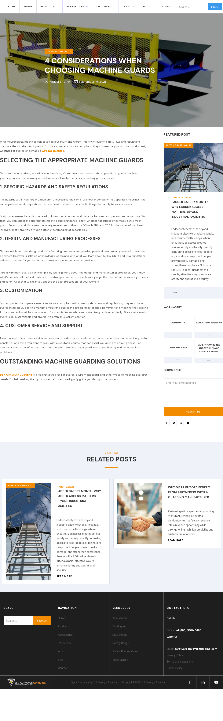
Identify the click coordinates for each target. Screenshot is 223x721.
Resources (64, 643)
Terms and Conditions (180, 661)
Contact (63, 668)
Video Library (120, 659)
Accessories (65, 634)
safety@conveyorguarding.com (196, 648)
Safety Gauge (120, 643)
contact (164, 6)
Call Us (171, 618)
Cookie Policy (175, 668)
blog (146, 6)
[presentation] (192, 398)
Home (12, 6)
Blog (60, 659)
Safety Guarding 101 (178, 145)
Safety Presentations (125, 651)
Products (47, 6)
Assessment (120, 618)
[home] (2, 6)
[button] (49, 6)
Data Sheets (119, 634)
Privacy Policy (175, 655)
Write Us (172, 636)
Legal (126, 6)
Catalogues (119, 626)
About (28, 6)
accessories (75, 6)
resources (103, 6)
